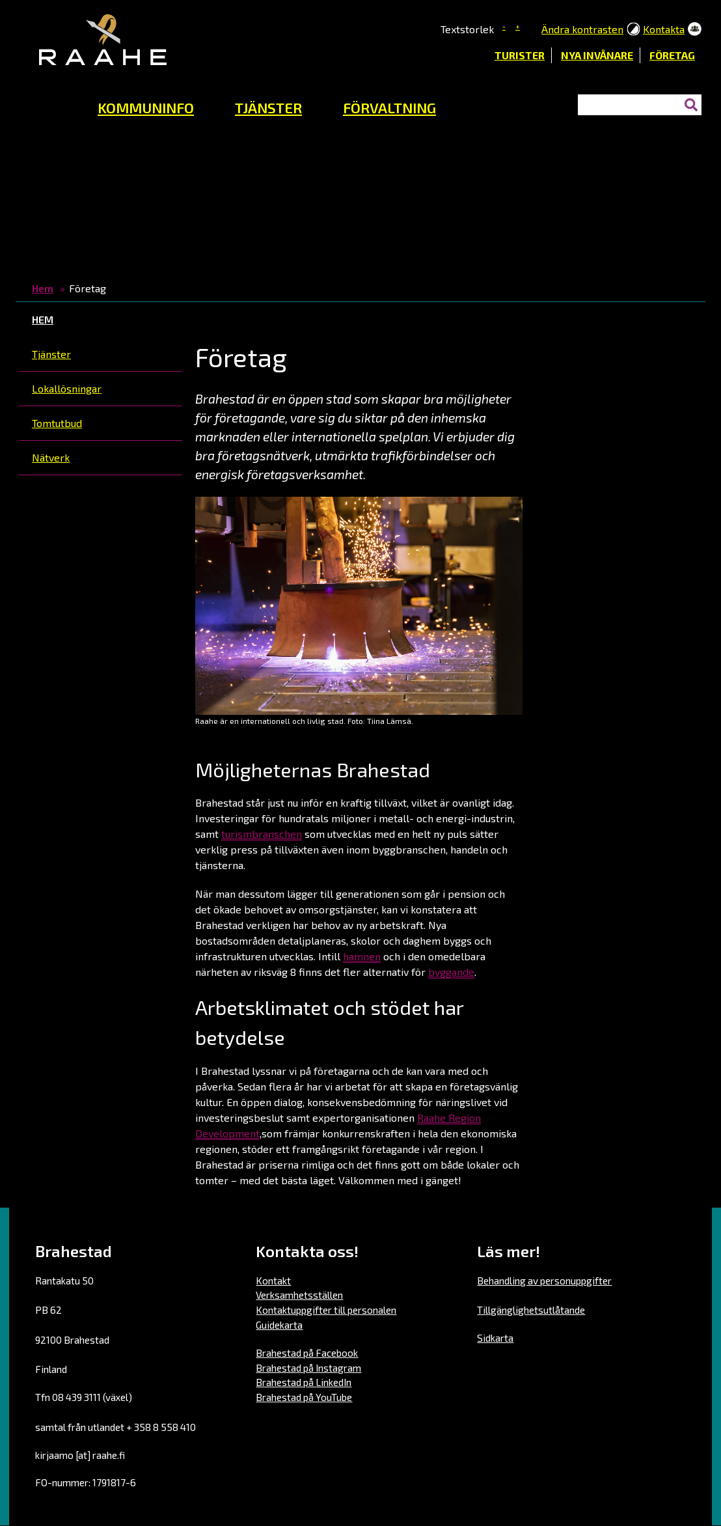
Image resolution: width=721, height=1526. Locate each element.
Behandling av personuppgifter (544, 1280)
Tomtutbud (57, 423)
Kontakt (273, 1280)
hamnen (362, 956)
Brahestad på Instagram (308, 1368)
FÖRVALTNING (389, 107)
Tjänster (51, 354)
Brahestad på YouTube (304, 1397)
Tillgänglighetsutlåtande (531, 1310)
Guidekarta (279, 1325)
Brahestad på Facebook (307, 1353)
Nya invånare (597, 55)
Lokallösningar (67, 388)
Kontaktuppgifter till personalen (326, 1310)
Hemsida (51, 104)
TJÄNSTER (268, 107)
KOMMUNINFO (146, 107)
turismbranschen (261, 833)
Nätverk (51, 457)
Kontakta (664, 29)
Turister (520, 55)
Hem (42, 288)
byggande (451, 971)
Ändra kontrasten (582, 29)
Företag (672, 55)
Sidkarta (495, 1338)
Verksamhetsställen (299, 1295)
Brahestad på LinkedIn (303, 1382)
